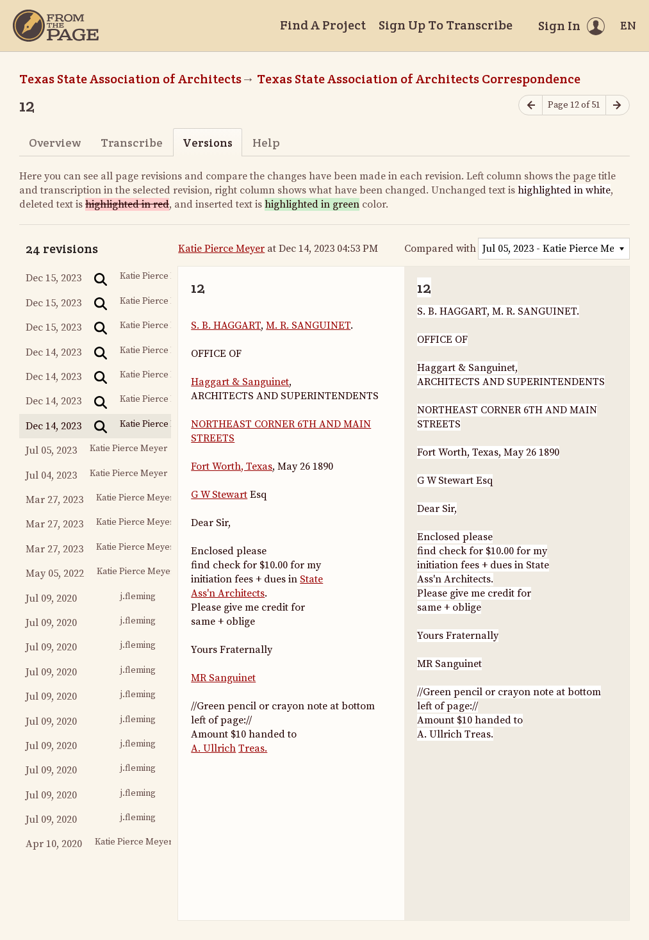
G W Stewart (219, 494)
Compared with (440, 248)
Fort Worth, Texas (231, 466)
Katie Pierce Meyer (221, 248)
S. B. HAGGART (226, 325)
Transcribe (132, 142)
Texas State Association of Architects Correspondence (418, 78)
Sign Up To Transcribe (446, 25)
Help (266, 142)
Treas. (252, 748)
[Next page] (617, 105)
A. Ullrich (213, 748)
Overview (55, 142)
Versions (208, 142)
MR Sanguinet (223, 678)
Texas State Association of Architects (130, 78)
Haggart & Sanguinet (240, 381)
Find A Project (323, 25)
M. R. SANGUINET (308, 325)
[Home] (56, 26)
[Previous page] (530, 105)
